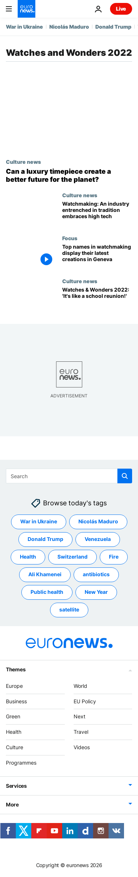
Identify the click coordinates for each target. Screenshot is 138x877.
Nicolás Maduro (69, 27)
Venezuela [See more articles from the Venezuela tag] (98, 539)
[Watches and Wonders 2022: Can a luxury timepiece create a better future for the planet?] (69, 175)
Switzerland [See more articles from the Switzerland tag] (72, 556)
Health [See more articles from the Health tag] (28, 556)
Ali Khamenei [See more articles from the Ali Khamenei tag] (44, 574)
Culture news (23, 162)
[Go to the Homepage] (26, 9)
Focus (69, 238)
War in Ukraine (24, 27)
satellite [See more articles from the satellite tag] (69, 609)
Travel (81, 732)
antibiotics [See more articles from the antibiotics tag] (96, 574)
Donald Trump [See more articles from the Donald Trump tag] (45, 539)
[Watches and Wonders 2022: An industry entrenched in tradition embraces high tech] (97, 213)
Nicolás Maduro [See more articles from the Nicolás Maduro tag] (98, 521)
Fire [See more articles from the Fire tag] (113, 556)
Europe (14, 686)
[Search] (69, 476)
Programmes (21, 762)
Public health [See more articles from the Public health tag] (47, 592)
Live (121, 9)
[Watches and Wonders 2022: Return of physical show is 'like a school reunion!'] (97, 299)
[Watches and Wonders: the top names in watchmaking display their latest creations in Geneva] (97, 256)
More (12, 804)
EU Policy (85, 701)
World (80, 686)
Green (13, 716)
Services (16, 785)
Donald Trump (113, 27)
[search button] (124, 476)
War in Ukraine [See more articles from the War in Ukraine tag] (38, 521)
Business (16, 701)
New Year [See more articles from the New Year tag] (96, 592)
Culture (14, 747)
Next (79, 716)
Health (13, 732)
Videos (82, 747)
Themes (15, 669)
